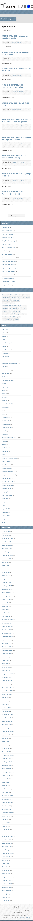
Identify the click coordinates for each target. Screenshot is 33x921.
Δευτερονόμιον (6, 370)
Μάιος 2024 (5, 609)
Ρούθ (3, 505)
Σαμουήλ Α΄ (5, 509)
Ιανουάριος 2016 (6, 880)
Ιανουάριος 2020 (6, 718)
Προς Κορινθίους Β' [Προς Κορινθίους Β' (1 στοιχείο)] (21, 314)
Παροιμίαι (5, 451)
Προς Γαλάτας (6, 461)
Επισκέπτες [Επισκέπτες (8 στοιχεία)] (26, 295)
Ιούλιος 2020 (5, 697)
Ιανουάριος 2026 (6, 542)
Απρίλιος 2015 (6, 900)
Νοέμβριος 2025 (6, 548)
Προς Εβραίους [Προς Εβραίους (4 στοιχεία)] (6, 311)
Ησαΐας (4, 390)
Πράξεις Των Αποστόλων (9, 458)
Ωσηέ (3, 522)
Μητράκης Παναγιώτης (8, 241)
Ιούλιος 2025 (5, 562)
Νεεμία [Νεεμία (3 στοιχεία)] (25, 306)
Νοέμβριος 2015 (6, 887)
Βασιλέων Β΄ (5, 356)
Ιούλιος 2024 (5, 603)
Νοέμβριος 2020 (6, 684)
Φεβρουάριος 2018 (7, 795)
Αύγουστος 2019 (6, 735)
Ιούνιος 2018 (5, 782)
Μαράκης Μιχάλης (7, 234)
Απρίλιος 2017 (6, 829)
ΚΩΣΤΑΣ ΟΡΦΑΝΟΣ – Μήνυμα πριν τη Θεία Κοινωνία (15, 37)
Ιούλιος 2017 (5, 819)
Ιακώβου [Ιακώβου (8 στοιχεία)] (14, 297)
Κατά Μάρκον (6, 424)
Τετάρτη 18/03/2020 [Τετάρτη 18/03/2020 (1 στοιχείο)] (7, 319)
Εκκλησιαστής (6, 373)
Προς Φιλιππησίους (8, 502)
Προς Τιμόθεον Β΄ (7, 495)
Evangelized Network (25, 917)
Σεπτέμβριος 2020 (7, 691)
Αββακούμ (5, 329)
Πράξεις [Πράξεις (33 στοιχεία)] (24, 308)
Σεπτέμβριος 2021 (7, 650)
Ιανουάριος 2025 (6, 582)
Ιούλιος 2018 (5, 779)
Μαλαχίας (5, 434)
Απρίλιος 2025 (6, 572)
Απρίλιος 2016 (6, 870)
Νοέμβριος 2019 (6, 724)
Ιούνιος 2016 (5, 863)
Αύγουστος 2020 (6, 694)
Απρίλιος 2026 (6, 531)
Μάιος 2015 (5, 897)
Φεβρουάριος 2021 (7, 674)
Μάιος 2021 (5, 663)
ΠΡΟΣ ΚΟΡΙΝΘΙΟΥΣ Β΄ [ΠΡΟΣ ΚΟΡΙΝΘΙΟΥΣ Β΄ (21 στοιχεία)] (15, 308)
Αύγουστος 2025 (6, 559)
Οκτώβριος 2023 (6, 633)
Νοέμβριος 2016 (6, 846)
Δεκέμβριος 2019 (7, 721)
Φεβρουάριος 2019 (7, 755)
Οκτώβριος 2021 (6, 647)
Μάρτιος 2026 (6, 535)
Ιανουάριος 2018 (6, 799)
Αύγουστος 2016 (6, 856)
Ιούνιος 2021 (5, 660)
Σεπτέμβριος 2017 (7, 812)
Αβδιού (4, 333)
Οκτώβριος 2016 (6, 850)
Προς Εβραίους (6, 465)
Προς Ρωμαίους (6, 488)
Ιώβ (3, 410)
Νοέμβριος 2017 (6, 806)
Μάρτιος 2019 (6, 752)
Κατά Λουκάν (5, 421)
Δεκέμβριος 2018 (7, 762)
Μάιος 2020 (5, 704)
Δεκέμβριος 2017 (7, 802)
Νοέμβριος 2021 (6, 643)
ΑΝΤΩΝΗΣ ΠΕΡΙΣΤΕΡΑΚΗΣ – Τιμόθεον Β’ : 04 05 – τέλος (13, 86)
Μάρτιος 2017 (6, 833)
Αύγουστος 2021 (6, 653)
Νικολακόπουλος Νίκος (9, 247)
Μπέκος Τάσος (6, 244)
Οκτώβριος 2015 (6, 890)
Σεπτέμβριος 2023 (7, 636)
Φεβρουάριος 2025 (7, 579)
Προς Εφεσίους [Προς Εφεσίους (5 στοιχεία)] (16, 311)
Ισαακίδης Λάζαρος (7, 230)
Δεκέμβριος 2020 (7, 680)
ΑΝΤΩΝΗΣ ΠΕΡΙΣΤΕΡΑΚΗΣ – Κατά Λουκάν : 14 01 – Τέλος (15, 157)
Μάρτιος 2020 (6, 711)
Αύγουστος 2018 (6, 775)
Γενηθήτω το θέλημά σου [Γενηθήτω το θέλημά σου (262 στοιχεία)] (14, 295)
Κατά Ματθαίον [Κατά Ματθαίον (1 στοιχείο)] (15, 300)
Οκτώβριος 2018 (6, 768)
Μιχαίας (4, 441)
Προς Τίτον (5, 498)
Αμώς (3, 339)
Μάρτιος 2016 (6, 873)
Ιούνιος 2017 (5, 823)
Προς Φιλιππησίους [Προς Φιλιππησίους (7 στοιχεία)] (15, 317)
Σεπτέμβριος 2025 (7, 555)
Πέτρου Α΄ (4, 454)
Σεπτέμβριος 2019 (7, 731)
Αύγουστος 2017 (6, 816)
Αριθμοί (4, 346)
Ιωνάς (3, 414)
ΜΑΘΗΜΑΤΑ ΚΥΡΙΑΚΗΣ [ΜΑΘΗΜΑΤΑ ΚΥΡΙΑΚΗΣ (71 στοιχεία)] (8, 303)
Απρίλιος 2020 (6, 708)
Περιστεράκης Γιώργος (9, 268)
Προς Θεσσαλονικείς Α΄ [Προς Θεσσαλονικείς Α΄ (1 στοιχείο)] (8, 314)
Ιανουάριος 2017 (6, 840)
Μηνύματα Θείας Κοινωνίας (10, 437)
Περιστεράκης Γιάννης (8, 264)
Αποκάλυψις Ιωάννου (8, 343)
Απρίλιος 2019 (6, 748)
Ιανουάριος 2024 (6, 623)
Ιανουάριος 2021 (6, 677)
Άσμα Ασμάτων (6, 350)
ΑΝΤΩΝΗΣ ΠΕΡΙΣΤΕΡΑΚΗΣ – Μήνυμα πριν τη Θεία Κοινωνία (16, 138)
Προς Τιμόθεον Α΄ (7, 492)
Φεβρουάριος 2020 (7, 714)
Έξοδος (4, 377)
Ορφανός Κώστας (16, 42)
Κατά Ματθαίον (6, 427)
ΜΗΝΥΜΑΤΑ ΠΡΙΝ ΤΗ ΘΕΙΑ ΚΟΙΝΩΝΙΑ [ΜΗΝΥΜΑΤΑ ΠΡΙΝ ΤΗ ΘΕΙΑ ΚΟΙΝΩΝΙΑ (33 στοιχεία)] (11, 306)
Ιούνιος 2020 (5, 701)
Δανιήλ (4, 366)
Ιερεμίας (4, 400)
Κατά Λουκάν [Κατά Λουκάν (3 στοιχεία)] (26, 297)
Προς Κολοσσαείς (7, 478)
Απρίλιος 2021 (6, 667)
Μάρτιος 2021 (6, 670)
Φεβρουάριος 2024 (7, 619)
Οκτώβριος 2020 (6, 687)
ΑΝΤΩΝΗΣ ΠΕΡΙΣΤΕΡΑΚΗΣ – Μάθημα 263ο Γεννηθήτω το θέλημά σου (16, 120)
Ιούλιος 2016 (5, 860)
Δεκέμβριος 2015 (7, 884)
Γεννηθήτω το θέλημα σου (10, 363)
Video (23, 43)
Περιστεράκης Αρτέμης (9, 261)
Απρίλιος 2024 (6, 613)
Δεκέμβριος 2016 (7, 843)
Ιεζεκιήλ (4, 397)
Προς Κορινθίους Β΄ (7, 485)
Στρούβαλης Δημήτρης (8, 281)
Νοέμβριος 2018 (6, 765)
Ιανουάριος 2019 (6, 758)
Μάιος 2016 (5, 867)
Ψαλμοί (4, 519)
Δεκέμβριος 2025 (7, 545)
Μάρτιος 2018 (6, 792)
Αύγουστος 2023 (6, 640)
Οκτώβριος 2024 (6, 592)
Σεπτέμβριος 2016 (7, 853)
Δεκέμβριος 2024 (7, 586)
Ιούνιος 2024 (5, 606)
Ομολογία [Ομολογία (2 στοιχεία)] (5, 308)
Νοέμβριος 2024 (6, 589)
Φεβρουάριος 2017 (7, 836)
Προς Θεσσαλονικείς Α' (8, 471)
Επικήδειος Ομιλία (7, 380)
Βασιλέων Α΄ (5, 353)
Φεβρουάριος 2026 (7, 538)
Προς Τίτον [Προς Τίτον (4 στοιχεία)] (5, 317)
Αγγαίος (4, 336)
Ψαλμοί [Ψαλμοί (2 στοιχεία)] (17, 319)
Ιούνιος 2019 (5, 741)
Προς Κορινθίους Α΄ (7, 482)
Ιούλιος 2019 (5, 738)
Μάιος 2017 (5, 826)
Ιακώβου (4, 393)
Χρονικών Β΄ (5, 515)
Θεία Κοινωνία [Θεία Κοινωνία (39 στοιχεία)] (6, 297)
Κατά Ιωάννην (6, 417)
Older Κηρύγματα (16, 216)
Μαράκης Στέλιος (7, 237)
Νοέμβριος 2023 (6, 630)
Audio (26, 43)
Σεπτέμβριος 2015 (7, 894)
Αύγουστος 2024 (6, 599)
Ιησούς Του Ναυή (7, 404)
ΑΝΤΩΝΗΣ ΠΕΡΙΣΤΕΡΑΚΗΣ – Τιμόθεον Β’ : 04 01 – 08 (13, 193)
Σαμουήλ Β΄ (5, 512)
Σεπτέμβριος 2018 (7, 772)
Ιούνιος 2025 (5, 565)
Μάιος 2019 (5, 745)
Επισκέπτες (5, 227)
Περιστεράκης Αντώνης (18, 91)
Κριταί (4, 431)
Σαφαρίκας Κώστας (7, 274)
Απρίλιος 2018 (6, 789)
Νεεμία (4, 444)
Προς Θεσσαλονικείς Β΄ (8, 475)
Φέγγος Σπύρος (6, 285)
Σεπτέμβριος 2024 (7, 596)
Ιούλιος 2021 (5, 657)
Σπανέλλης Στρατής (8, 278)
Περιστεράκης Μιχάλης (9, 271)
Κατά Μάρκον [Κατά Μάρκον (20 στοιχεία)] (5, 300)
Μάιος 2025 (5, 569)
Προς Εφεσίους (6, 468)
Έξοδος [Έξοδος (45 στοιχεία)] (4, 295)
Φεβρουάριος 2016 (7, 877)
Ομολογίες (5, 251)
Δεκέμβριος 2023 (7, 626)
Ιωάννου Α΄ (5, 407)
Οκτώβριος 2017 (6, 809)
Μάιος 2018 (5, 785)
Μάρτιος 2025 (6, 575)
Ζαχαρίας (5, 387)
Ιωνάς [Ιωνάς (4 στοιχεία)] (19, 297)
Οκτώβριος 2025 (6, 552)
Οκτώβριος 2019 (6, 728)
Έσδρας (4, 383)
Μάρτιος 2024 (6, 616)
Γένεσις (4, 360)
